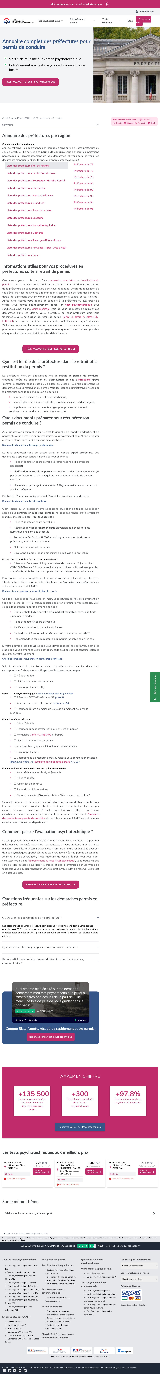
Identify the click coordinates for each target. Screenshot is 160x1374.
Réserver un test (143, 21)
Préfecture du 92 (83, 189)
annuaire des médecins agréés (53, 760)
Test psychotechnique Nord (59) (21, 1271)
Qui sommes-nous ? (17, 1323)
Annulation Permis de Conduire (61, 1279)
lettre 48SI (92, 316)
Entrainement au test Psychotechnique (51, 859)
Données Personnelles (39, 1366)
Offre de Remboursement (63, 1366)
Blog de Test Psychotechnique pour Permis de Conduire (58, 1334)
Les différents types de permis (60, 1313)
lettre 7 (79, 316)
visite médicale (41, 308)
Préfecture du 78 (83, 177)
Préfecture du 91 (83, 183)
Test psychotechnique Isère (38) (22, 1281)
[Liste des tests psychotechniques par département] (139, 1264)
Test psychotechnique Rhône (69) (22, 1284)
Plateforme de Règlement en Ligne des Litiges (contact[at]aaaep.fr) (107, 1366)
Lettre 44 (7, 320)
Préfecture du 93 (83, 196)
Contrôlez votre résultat (133, 1303)
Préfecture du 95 (83, 208)
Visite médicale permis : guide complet (28, 1212)
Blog (130, 21)
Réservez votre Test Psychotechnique (80, 1125)
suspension (54, 280)
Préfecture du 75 (83, 164)
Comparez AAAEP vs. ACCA (20, 1334)
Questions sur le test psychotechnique (92, 1260)
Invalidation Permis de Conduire (61, 1282)
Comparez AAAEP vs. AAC (20, 1330)
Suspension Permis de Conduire (61, 1275)
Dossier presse (14, 1320)
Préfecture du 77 (83, 171)
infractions (84, 379)
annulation (69, 280)
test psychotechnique (78, 304)
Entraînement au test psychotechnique (53, 1289)
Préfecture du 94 (83, 202)
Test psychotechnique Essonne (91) (23, 1288)
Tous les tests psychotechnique (19, 1258)
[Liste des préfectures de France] (139, 1277)
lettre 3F (68, 316)
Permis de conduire (52, 1305)
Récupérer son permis (53, 1258)
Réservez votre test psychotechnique (30, 81)
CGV (23, 1366)
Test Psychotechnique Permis (58, 1264)
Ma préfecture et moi (96, 1272)
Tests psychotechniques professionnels (94, 1283)
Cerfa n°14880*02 (40, 734)
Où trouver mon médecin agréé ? (101, 1275)
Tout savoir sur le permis (58, 1310)
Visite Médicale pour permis (96, 1267)
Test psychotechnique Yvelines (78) (23, 1291)
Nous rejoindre (14, 1327)
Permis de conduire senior (58, 1320)
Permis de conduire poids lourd (61, 1316)
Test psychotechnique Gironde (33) (23, 1295)
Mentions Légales (10, 1366)
